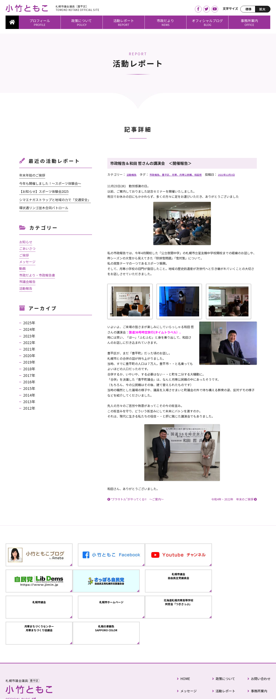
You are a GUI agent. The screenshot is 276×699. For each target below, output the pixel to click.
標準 (248, 9)
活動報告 (133, 174)
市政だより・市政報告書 (37, 275)
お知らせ (25, 241)
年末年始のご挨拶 (32, 175)
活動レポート (123, 20)
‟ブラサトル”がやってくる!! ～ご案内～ (137, 499)
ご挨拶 (24, 255)
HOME (183, 633)
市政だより (165, 20)
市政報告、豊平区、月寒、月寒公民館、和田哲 (184, 174)
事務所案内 (249, 20)
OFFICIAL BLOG (21, 656)
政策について (81, 20)
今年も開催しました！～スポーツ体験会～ (50, 183)
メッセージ (27, 261)
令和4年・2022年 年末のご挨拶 (232, 499)
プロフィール (39, 20)
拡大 (262, 9)
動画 (22, 268)
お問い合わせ (258, 633)
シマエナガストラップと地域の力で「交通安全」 (55, 199)
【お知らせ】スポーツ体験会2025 (43, 191)
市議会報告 (27, 281)
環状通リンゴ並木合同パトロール (43, 207)
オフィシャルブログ (207, 20)
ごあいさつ (27, 248)
